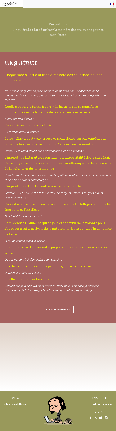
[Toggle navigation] (107, 4)
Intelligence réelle (101, 404)
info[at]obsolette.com (15, 403)
